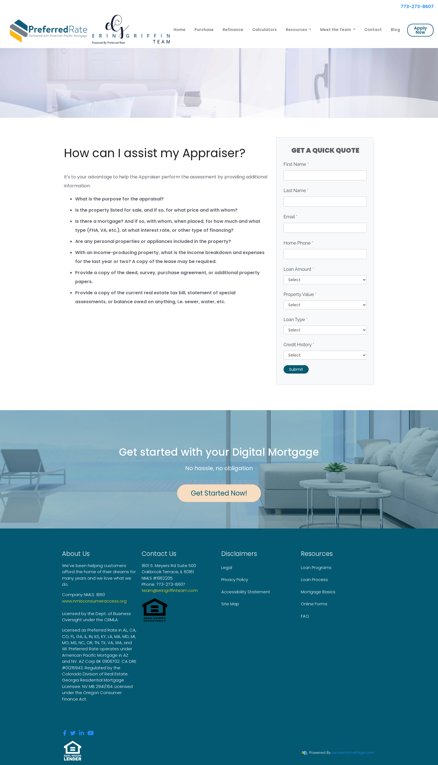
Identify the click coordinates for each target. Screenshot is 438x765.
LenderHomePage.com (353, 752)
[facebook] (65, 734)
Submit (296, 369)
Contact (373, 29)
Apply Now (420, 30)
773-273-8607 (414, 6)
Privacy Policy (234, 579)
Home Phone (298, 243)
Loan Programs (316, 567)
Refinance (233, 29)
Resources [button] (297, 29)
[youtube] (90, 734)
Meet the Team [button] (336, 29)
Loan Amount (299, 269)
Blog (395, 29)
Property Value (300, 294)
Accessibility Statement (245, 592)
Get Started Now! (219, 493)
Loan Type (296, 319)
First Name (296, 164)
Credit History (299, 344)
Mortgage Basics (318, 592)
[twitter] (73, 734)
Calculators (264, 29)
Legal (226, 567)
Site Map (230, 604)
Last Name (296, 190)
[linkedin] (81, 734)
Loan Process (314, 579)
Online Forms (314, 604)
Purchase (204, 29)
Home (179, 29)
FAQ (305, 616)
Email (290, 216)
